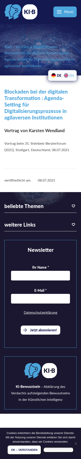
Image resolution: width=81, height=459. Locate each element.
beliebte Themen (24, 206)
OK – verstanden (24, 449)
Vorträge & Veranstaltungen (37, 46)
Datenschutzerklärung (40, 312)
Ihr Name (40, 267)
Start (8, 46)
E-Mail (40, 290)
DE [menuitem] (59, 75)
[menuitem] (56, 75)
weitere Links (20, 224)
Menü (68, 11)
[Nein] (75, 443)
